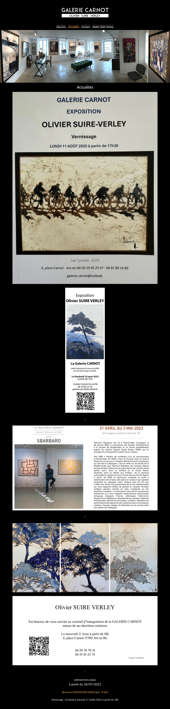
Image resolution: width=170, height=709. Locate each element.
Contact (85, 26)
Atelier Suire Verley (103, 26)
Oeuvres (61, 26)
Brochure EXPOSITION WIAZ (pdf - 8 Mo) (85, 692)
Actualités (73, 26)
